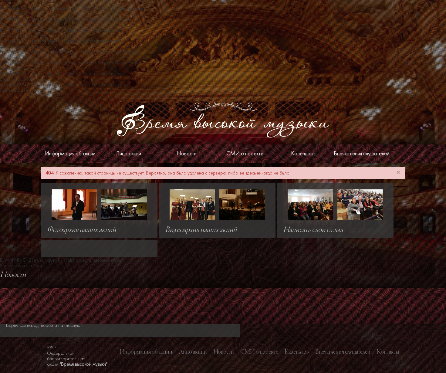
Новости (187, 153)
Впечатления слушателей (361, 153)
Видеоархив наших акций (201, 230)
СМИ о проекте (244, 153)
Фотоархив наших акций (81, 230)
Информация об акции (70, 153)
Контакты (388, 352)
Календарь (303, 153)
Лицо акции (128, 153)
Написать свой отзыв (313, 230)
